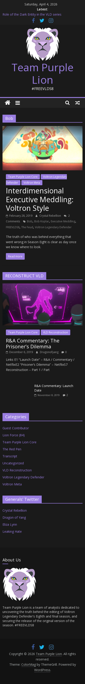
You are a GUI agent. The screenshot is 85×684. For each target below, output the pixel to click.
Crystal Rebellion (50, 216)
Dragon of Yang (14, 517)
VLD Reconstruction (55, 332)
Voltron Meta (32, 183)
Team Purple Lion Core (23, 177)
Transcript (9, 456)
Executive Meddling (63, 221)
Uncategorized (13, 463)
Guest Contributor (15, 428)
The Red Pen (11, 449)
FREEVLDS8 (12, 227)
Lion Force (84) (13, 435)
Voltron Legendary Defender (53, 227)
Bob (29, 221)
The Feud (27, 227)
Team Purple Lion (42, 73)
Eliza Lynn (9, 524)
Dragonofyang (49, 352)
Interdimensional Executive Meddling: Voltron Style (39, 199)
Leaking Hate (12, 531)
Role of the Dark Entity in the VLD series (31, 14)
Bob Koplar (41, 221)
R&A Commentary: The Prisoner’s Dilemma (32, 343)
